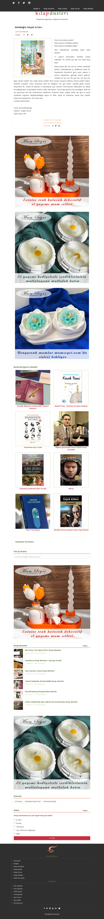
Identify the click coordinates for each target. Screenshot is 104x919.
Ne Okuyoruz (18, 903)
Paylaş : (18, 35)
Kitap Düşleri (62, 8)
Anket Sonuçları (19, 878)
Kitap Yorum (75, 8)
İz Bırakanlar (18, 894)
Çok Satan (18, 801)
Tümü (85, 646)
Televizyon (19, 827)
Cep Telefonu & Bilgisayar (24, 830)
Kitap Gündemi (49, 8)
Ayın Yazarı (17, 897)
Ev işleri (18, 820)
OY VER (52, 838)
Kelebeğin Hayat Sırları (28, 27)
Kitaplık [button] (36, 8)
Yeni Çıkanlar (18, 889)
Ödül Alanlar (18, 891)
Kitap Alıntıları (88, 8)
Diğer (17, 834)
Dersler (17, 823)
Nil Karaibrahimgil (50, 801)
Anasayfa (17, 861)
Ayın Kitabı (17, 900)
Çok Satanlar (21, 32)
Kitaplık (16, 864)
